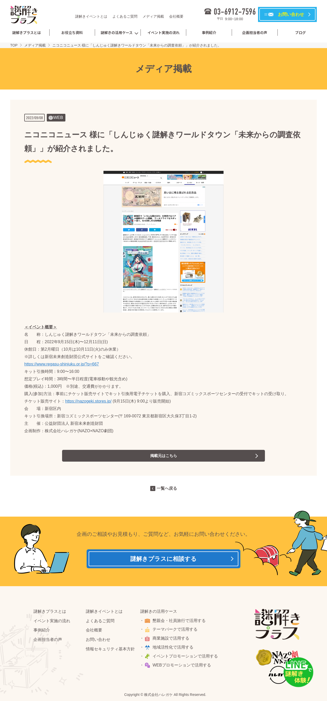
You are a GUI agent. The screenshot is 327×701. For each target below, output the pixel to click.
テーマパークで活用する (175, 631)
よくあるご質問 (124, 16)
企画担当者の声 (254, 32)
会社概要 (176, 16)
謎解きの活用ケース (117, 32)
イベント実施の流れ (163, 32)
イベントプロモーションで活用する (186, 657)
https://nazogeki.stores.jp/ (88, 401)
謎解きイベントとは (91, 16)
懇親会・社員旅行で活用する (179, 622)
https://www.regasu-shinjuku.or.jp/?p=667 (61, 364)
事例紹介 (209, 32)
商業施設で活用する (171, 640)
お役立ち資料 (72, 32)
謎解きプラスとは (26, 32)
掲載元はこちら (163, 455)
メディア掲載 (153, 16)
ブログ (300, 32)
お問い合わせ (98, 641)
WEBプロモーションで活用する (182, 666)
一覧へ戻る (167, 488)
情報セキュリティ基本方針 (110, 650)
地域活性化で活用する (173, 649)
